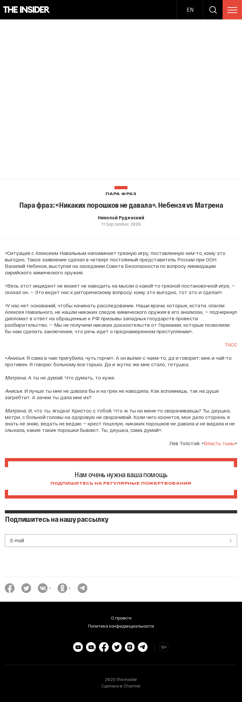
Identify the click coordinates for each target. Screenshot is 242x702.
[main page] (26, 10)
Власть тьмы (219, 443)
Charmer (132, 685)
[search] (213, 9)
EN (190, 9)
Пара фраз (120, 194)
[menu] (232, 10)
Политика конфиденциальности (121, 626)
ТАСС (231, 344)
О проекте (121, 617)
